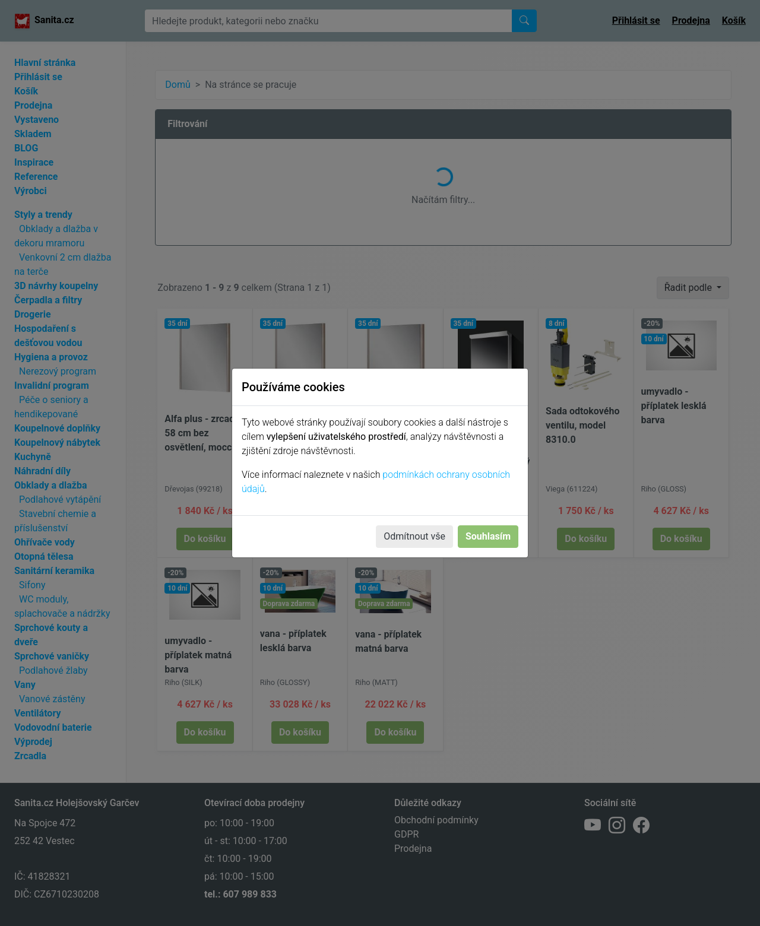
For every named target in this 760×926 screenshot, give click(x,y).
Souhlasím (488, 536)
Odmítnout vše (414, 536)
